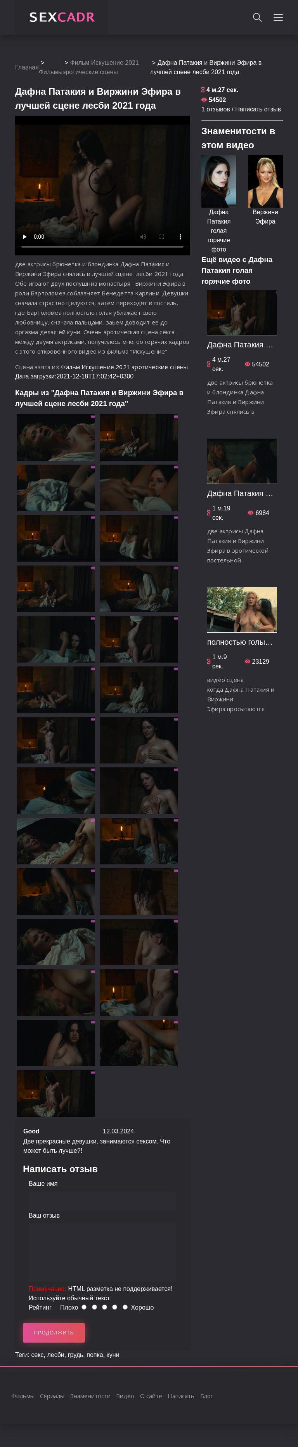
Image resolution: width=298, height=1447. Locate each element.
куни (113, 1355)
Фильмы (50, 72)
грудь (75, 1355)
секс (37, 1355)
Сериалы (52, 1396)
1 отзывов (215, 109)
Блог (206, 1396)
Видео (125, 1396)
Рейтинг (40, 1307)
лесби (55, 1355)
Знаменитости (90, 1396)
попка (95, 1355)
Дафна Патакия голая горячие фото (219, 231)
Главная (27, 67)
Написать (181, 1396)
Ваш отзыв (44, 1215)
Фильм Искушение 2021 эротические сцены (124, 367)
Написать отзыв (258, 109)
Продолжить (54, 1333)
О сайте (151, 1396)
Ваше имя (43, 1183)
